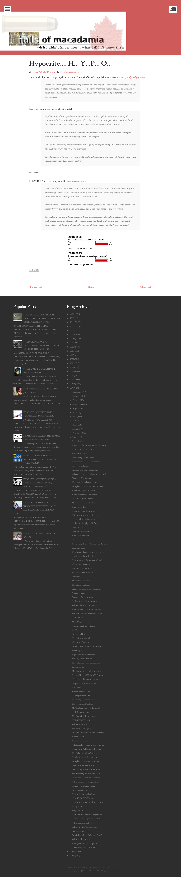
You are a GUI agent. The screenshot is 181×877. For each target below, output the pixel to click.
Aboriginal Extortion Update (84, 843)
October (76, 400)
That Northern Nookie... (82, 704)
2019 (72, 342)
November (77, 396)
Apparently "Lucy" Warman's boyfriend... (90, 544)
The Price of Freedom (81, 642)
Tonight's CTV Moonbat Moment (87, 761)
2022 (72, 330)
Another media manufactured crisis (87, 609)
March (75, 429)
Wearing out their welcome (84, 626)
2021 (72, 334)
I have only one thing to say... (84, 511)
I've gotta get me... (79, 790)
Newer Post (36, 286)
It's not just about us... (81, 695)
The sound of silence (81, 564)
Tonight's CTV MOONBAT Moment (88, 486)
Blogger (111, 867)
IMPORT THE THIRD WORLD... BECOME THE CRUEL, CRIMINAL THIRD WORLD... (39, 459)
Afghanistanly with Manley (84, 654)
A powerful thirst (79, 507)
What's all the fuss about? (83, 605)
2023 (72, 326)
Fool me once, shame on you (84, 601)
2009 (72, 384)
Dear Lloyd (77, 441)
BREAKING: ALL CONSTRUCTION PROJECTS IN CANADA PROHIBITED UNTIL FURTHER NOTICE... (41, 318)
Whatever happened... (81, 839)
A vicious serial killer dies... (84, 556)
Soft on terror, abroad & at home (86, 515)
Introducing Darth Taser (83, 457)
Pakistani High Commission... (84, 827)
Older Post (145, 286)
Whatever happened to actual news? (88, 745)
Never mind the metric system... (85, 679)
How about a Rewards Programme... (87, 814)
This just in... (77, 806)
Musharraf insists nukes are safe (86, 671)
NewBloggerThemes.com (107, 871)
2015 (72, 359)
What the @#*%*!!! (80, 724)
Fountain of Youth (80, 453)
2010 (72, 379)
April (74, 425)
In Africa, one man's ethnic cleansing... (88, 732)
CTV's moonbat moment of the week (88, 552)
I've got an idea (78, 634)
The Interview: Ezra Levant (84, 716)
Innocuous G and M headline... (85, 470)
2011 (72, 375)
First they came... (79, 650)
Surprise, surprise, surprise (84, 683)
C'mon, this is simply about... (84, 794)
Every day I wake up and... (83, 597)
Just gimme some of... (81, 831)
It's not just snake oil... (81, 638)
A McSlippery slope (80, 712)
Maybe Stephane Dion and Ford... (86, 769)
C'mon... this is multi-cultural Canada (88, 802)
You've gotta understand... (83, 658)
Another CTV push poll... (83, 741)
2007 (72, 851)
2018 (72, 347)
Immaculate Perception (82, 531)
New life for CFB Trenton (83, 798)
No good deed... (79, 593)
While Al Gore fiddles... (82, 535)
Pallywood (77, 576)
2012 (72, 371)
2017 (72, 351)
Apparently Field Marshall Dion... (86, 749)
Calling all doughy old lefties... (85, 523)
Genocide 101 (77, 527)
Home (91, 286)
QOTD (75, 539)
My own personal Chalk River (85, 503)
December (77, 392)
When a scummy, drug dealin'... (85, 782)
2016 (72, 355)
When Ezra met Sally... (82, 823)
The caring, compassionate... (84, 699)
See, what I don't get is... (82, 728)
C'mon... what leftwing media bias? (87, 560)
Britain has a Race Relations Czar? (87, 835)
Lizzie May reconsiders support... (86, 589)
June (74, 416)
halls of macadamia (89, 867)
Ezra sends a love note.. (82, 568)
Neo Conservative (70, 71)
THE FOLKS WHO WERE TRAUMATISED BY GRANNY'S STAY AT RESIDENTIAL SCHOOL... (41, 345)
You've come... (78, 667)
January (75, 437)
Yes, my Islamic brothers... (83, 572)
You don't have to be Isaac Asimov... (87, 613)
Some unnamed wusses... (83, 691)
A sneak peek (78, 736)
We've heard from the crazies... (85, 494)
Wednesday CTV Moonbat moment (87, 461)
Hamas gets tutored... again (83, 786)
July (74, 412)
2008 (72, 388)
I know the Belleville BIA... (83, 765)
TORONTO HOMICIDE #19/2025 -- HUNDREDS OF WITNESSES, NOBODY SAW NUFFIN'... (39, 483)
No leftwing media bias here (84, 847)
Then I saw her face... (81, 585)
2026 (72, 314)
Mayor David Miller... (81, 580)
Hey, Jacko (77, 687)
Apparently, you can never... (84, 490)
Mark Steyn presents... (81, 622)
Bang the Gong (78, 810)
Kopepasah (76, 871)
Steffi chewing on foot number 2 (86, 773)
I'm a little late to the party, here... (86, 757)
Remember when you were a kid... (86, 818)
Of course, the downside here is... (86, 777)
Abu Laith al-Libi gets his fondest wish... (89, 445)
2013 (72, 367)
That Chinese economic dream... (86, 663)
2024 (72, 322)
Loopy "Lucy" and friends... (83, 498)
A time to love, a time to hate (84, 519)
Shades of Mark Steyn (81, 478)
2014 (72, 363)
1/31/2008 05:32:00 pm (44, 71)
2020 (72, 338)
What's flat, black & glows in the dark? (89, 474)
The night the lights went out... (85, 482)
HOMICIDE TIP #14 (81, 720)
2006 (72, 855)
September (77, 404)
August (75, 408)
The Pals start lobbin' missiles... (85, 753)
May (74, 420)
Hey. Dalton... (78, 617)
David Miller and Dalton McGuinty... (88, 675)
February (76, 433)
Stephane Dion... (79, 548)
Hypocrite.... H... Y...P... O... (70, 63)
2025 (72, 318)
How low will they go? (81, 466)
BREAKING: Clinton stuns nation (87, 646)
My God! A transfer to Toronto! (86, 708)
